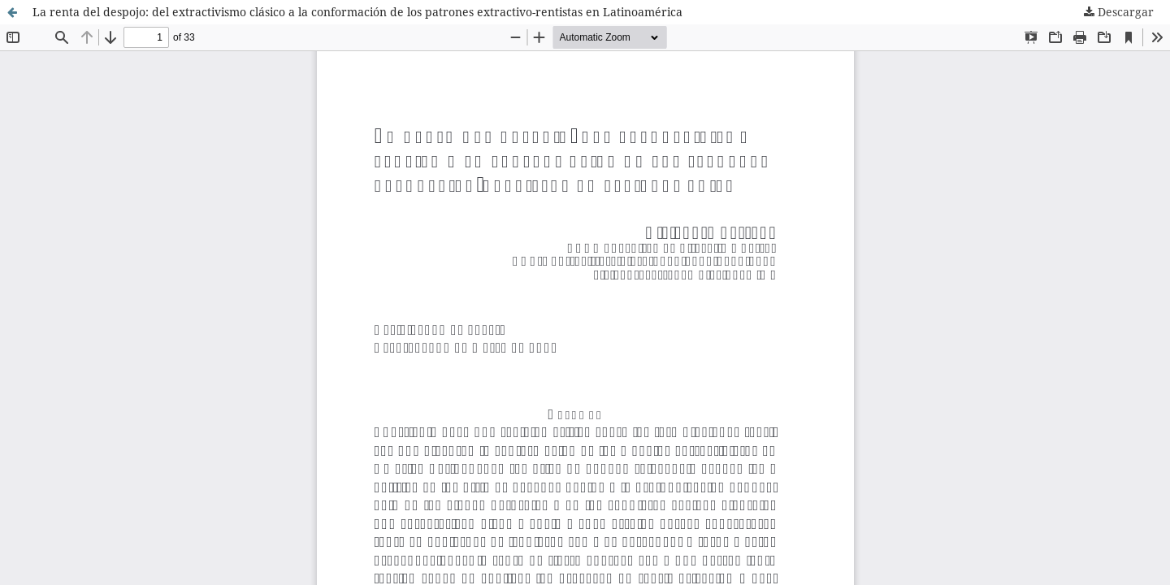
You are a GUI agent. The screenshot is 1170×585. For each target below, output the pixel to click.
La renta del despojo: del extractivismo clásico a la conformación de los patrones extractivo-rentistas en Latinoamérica (357, 12)
